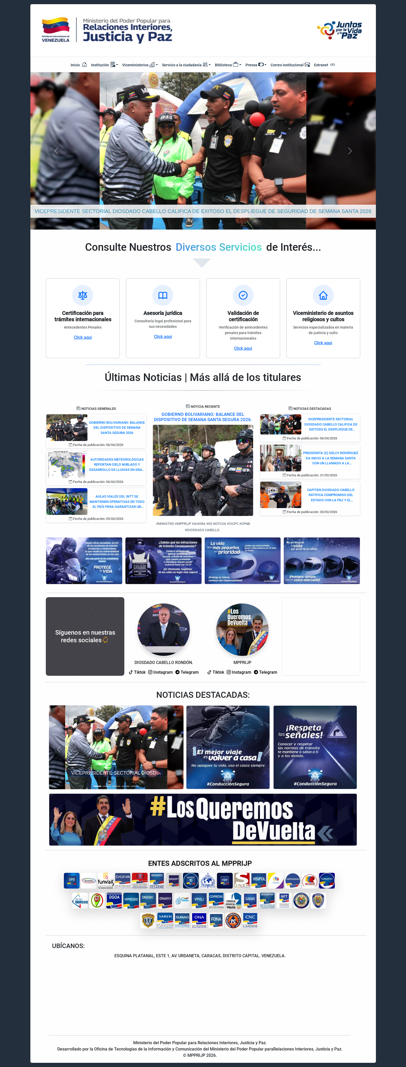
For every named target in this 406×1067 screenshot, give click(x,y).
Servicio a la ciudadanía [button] (185, 65)
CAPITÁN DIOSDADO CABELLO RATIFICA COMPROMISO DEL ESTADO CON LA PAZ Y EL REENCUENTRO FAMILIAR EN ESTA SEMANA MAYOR (330, 495)
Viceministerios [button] (138, 64)
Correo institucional (290, 64)
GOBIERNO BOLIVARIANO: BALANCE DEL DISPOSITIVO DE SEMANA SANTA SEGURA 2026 (117, 428)
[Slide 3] (116, 786)
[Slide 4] (126, 786)
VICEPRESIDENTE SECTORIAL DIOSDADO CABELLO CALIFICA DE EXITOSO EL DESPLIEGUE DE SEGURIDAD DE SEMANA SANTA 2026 (330, 424)
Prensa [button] (255, 64)
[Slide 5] (135, 786)
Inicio (79, 64)
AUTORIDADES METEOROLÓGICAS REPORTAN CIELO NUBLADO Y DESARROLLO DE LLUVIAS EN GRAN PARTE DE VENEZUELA (116, 465)
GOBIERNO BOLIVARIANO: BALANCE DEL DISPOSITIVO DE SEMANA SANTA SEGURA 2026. (203, 417)
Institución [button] (103, 64)
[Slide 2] (107, 786)
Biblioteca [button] (226, 64)
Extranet (324, 64)
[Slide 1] (97, 786)
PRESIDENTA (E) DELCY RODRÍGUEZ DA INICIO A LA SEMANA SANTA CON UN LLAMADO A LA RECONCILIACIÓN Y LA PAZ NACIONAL (330, 458)
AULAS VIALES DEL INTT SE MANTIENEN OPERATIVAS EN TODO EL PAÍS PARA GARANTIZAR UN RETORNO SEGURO (117, 501)
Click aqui (83, 337)
